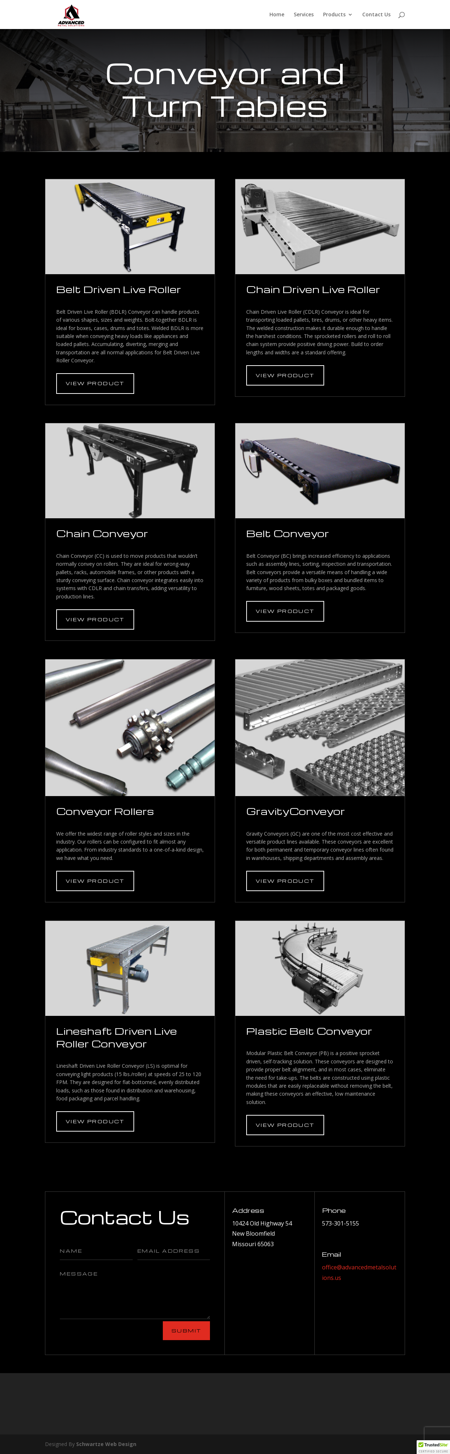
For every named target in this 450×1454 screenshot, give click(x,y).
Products (334, 15)
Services (304, 15)
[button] (433, 1447)
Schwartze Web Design (106, 1444)
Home (276, 15)
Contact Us (376, 15)
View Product (95, 383)
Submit (186, 1330)
